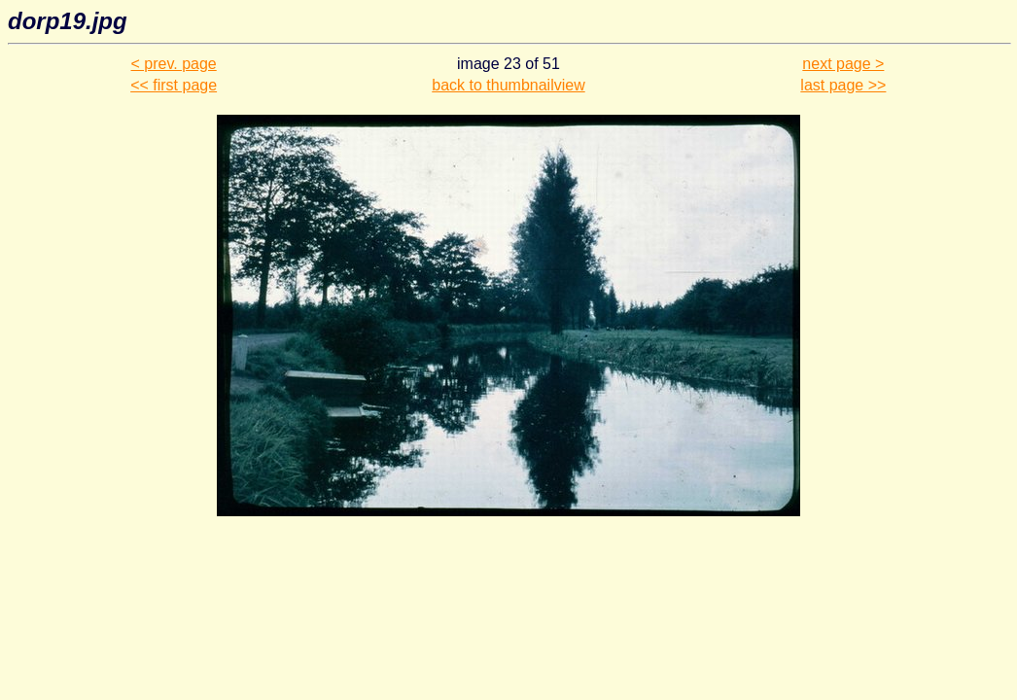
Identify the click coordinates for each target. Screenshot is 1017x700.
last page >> (843, 85)
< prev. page (174, 63)
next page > (843, 63)
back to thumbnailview (508, 85)
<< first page (173, 85)
